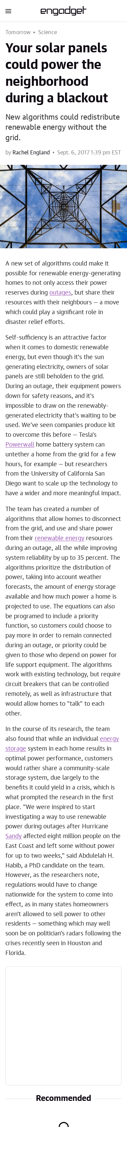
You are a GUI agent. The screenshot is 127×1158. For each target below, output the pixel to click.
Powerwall (19, 445)
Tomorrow (18, 32)
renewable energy (59, 538)
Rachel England (31, 152)
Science (47, 32)
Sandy (13, 836)
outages (60, 293)
